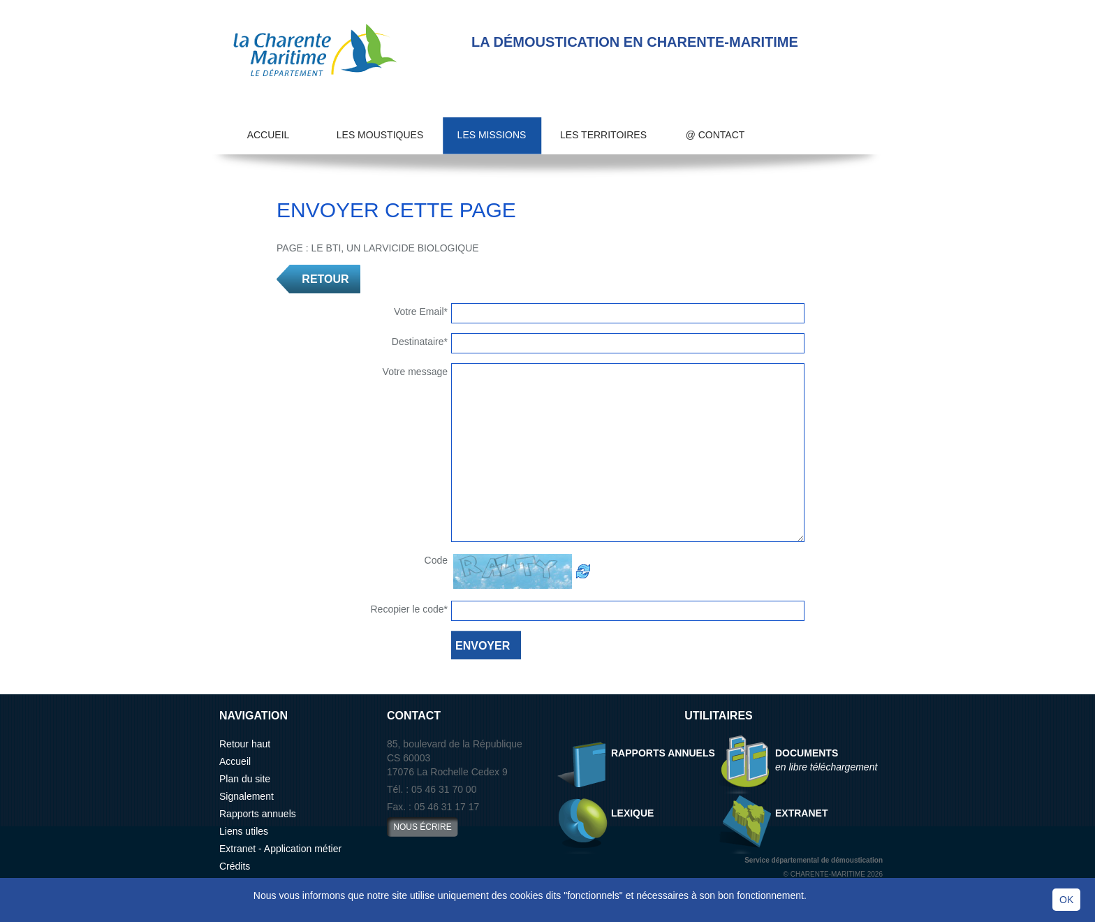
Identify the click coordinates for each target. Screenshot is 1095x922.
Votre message (415, 371)
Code (436, 560)
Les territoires (603, 134)
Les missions (492, 134)
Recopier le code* (409, 609)
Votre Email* (421, 311)
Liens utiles (243, 831)
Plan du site (244, 778)
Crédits (234, 866)
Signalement (246, 796)
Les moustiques (380, 134)
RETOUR (325, 279)
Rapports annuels (257, 813)
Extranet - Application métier (280, 848)
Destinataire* (420, 341)
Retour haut (244, 743)
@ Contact (715, 134)
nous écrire (422, 827)
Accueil (268, 134)
